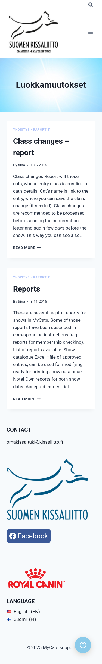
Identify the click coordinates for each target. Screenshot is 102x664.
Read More (27, 247)
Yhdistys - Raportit (31, 129)
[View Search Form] (90, 5)
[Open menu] (90, 34)
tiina (21, 165)
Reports (26, 288)
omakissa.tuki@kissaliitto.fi (35, 442)
